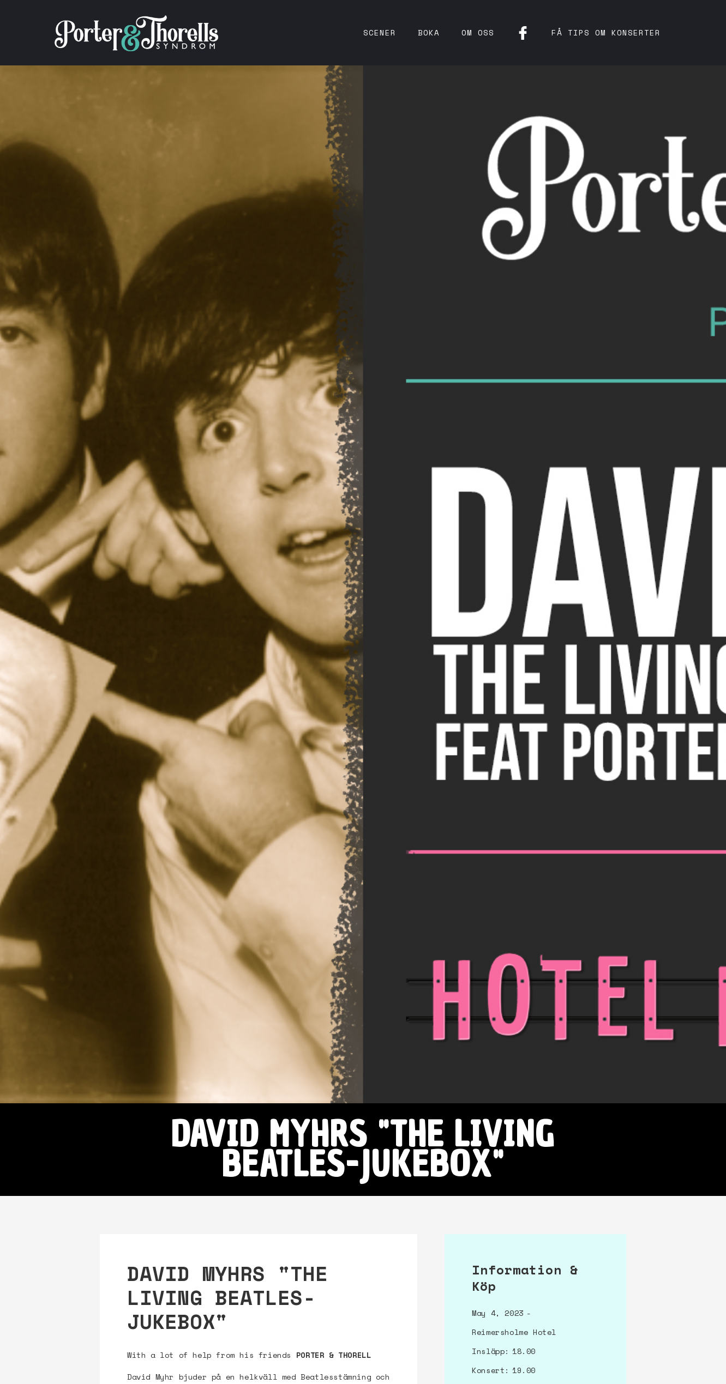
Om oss (477, 32)
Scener (379, 32)
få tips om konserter (606, 32)
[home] (136, 33)
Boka (429, 32)
